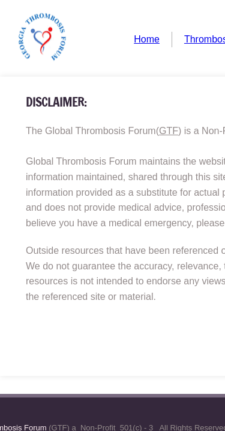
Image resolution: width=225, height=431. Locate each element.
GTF (168, 131)
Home (147, 39)
